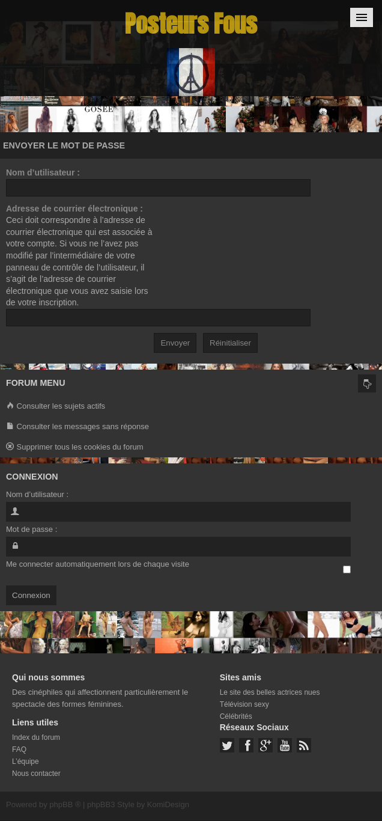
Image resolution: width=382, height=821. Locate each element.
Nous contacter (36, 773)
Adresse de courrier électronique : (74, 208)
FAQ (19, 749)
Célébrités (236, 716)
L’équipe (25, 761)
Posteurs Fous (191, 23)
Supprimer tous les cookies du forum (75, 447)
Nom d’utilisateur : (43, 172)
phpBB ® (64, 804)
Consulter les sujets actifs (55, 406)
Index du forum (36, 737)
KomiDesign (168, 804)
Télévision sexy (244, 704)
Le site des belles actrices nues (270, 692)
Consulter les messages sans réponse (77, 427)
